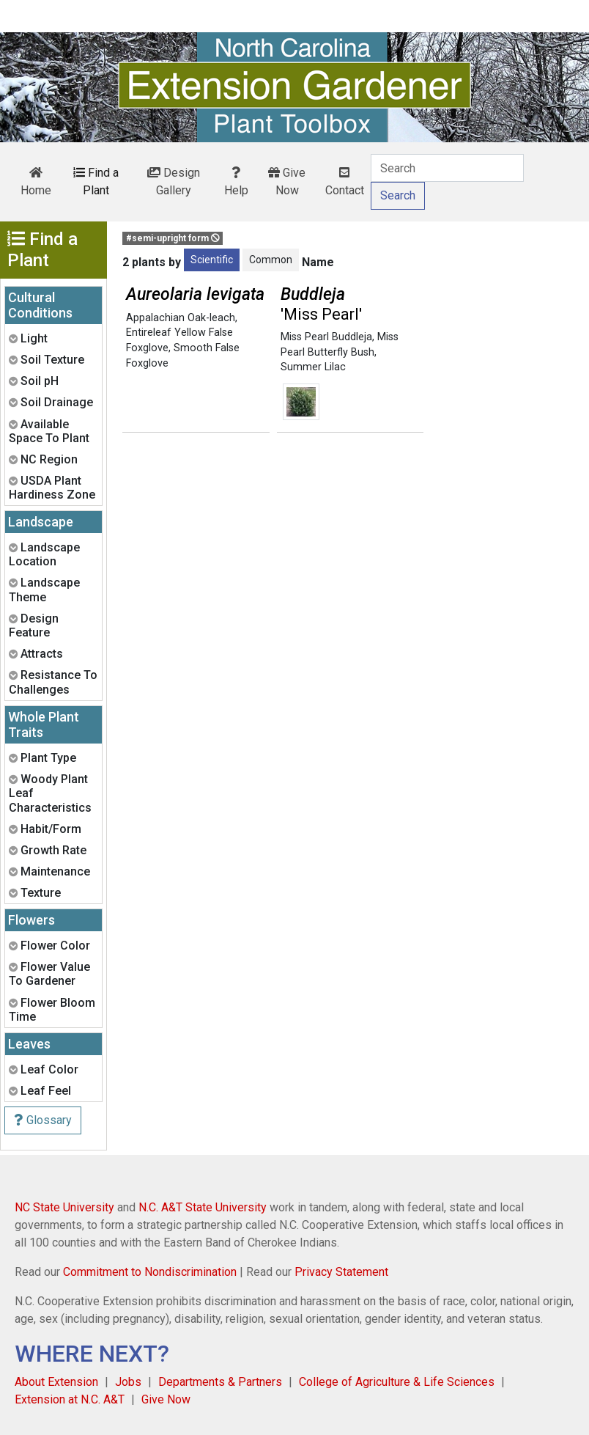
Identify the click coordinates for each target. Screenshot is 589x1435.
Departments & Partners (220, 1382)
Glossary (43, 1120)
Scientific (211, 259)
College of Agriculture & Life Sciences (396, 1382)
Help (236, 181)
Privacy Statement (341, 1272)
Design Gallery (173, 181)
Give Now (286, 181)
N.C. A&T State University (202, 1207)
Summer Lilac (313, 367)
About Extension (56, 1382)
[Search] (447, 168)
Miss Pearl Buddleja (326, 337)
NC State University (64, 1207)
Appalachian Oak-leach (180, 318)
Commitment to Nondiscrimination (150, 1272)
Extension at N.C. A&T (70, 1399)
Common (270, 259)
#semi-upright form (173, 238)
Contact (344, 181)
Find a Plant (96, 181)
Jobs (128, 1382)
